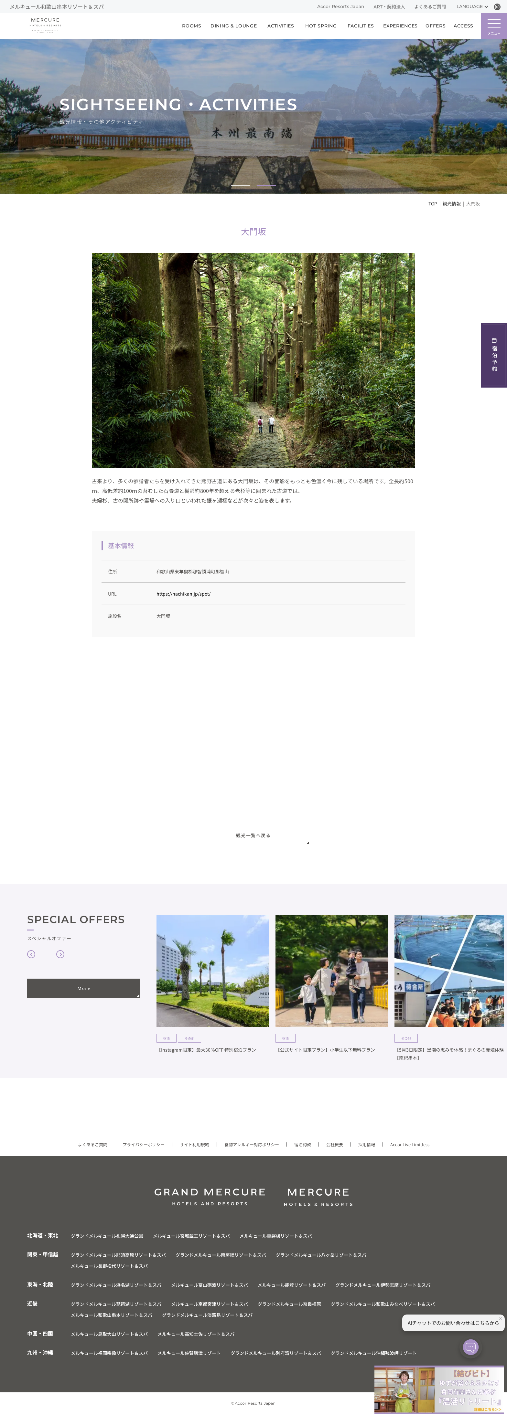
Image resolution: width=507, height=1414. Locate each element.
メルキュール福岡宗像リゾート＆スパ (109, 1353)
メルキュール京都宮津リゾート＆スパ (209, 1304)
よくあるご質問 (430, 7)
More (84, 988)
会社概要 (334, 1144)
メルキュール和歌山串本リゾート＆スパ (111, 1315)
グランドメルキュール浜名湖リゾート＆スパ (116, 1285)
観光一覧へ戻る (253, 835)
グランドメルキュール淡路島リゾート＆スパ (207, 1315)
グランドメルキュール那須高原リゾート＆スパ (118, 1255)
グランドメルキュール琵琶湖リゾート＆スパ (116, 1304)
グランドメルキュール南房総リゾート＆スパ (221, 1255)
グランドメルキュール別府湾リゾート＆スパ (276, 1353)
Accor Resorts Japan (340, 6)
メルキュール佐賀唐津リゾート (189, 1353)
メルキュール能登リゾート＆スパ (292, 1285)
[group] (212, 988)
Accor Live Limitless (409, 1144)
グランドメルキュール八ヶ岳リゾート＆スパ (321, 1255)
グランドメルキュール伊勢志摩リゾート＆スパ (382, 1285)
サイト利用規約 (194, 1144)
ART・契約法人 (389, 7)
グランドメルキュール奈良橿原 (289, 1304)
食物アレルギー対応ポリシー (251, 1144)
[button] (240, 185)
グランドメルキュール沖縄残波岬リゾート (374, 1353)
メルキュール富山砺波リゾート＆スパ (209, 1285)
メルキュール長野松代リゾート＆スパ (109, 1266)
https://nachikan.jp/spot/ (183, 593)
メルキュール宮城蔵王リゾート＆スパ (191, 1235)
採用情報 (366, 1144)
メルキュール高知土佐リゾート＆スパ (195, 1334)
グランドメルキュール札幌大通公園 (107, 1235)
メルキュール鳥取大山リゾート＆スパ (109, 1334)
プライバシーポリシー (144, 1144)
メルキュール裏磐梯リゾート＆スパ (276, 1235)
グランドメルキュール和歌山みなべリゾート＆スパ (383, 1304)
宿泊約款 (302, 1144)
